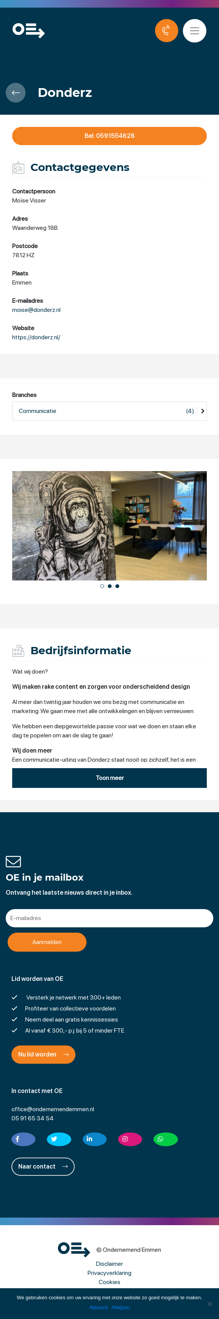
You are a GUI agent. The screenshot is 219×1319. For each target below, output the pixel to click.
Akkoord (98, 1307)
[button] (102, 586)
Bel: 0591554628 (110, 135)
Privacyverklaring (109, 1273)
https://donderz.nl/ (36, 337)
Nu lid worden (43, 1054)
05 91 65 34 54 (32, 1118)
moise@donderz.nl (36, 310)
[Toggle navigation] (195, 31)
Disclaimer (109, 1264)
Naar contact (43, 1166)
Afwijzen (120, 1307)
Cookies (109, 1282)
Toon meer (110, 778)
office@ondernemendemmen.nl (52, 1109)
